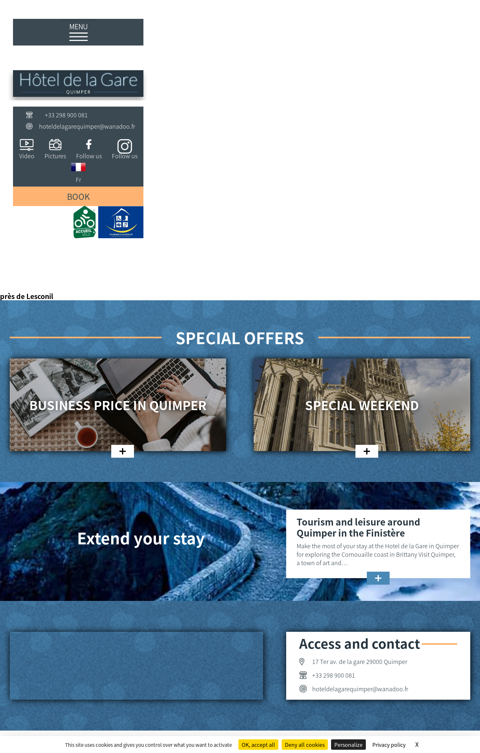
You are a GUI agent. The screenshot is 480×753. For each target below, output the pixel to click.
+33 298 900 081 (66, 114)
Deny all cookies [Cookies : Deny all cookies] (305, 744)
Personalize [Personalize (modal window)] (348, 744)
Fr (78, 179)
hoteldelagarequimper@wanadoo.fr (87, 126)
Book (78, 196)
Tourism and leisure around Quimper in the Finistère (358, 527)
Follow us (89, 155)
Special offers (240, 337)
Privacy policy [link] (389, 744)
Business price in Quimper (118, 405)
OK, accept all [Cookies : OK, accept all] (258, 744)
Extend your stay (141, 537)
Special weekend (362, 405)
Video (26, 155)
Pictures (55, 155)
